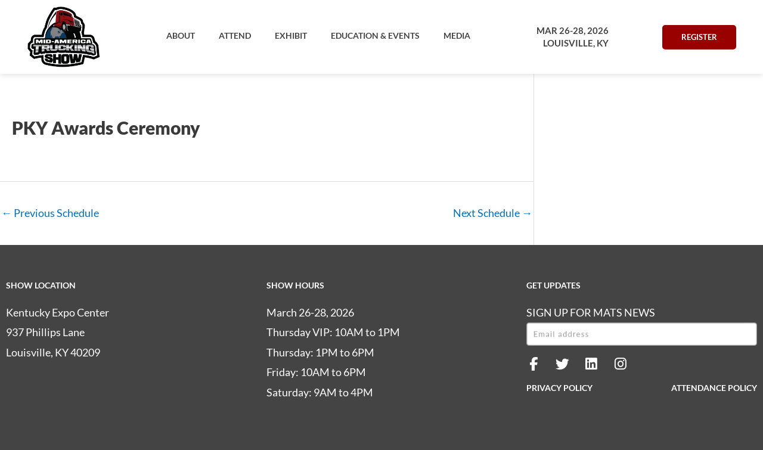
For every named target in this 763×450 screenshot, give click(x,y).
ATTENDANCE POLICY (714, 388)
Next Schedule (492, 212)
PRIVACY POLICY (559, 388)
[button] (180, 35)
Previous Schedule (50, 212)
